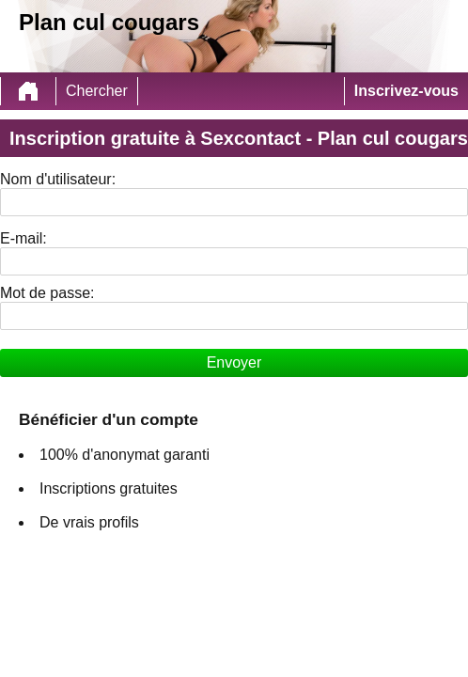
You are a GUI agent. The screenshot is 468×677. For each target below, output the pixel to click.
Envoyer (234, 362)
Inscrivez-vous (406, 91)
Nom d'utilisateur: (58, 179)
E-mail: (23, 238)
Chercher (97, 91)
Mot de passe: (47, 293)
